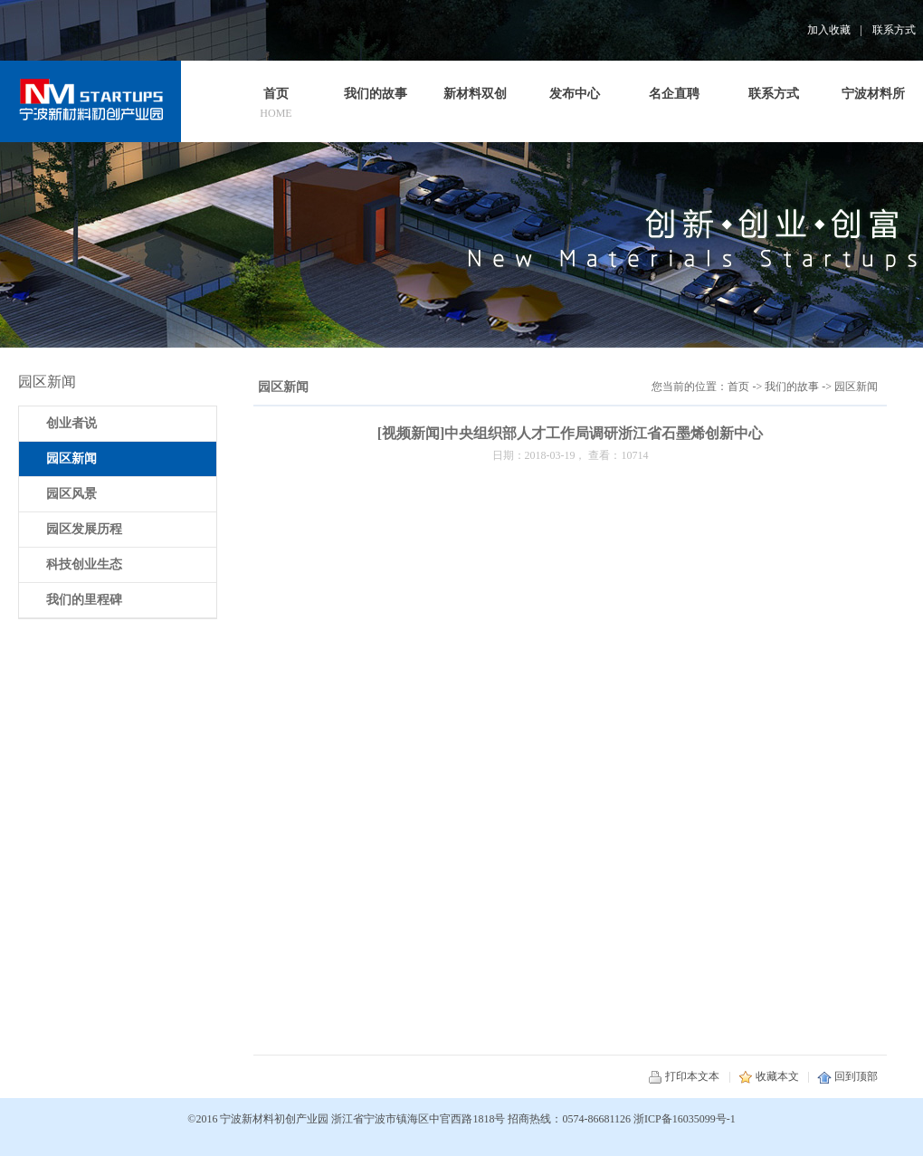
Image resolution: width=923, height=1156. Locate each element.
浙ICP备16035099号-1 (684, 1119)
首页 (738, 386)
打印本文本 (683, 1076)
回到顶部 (847, 1076)
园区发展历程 (84, 529)
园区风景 (71, 494)
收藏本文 (768, 1076)
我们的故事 (792, 386)
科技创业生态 (84, 564)
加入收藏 (829, 30)
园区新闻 (856, 386)
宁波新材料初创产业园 (274, 1119)
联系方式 (894, 30)
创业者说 (71, 423)
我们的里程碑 (84, 600)
